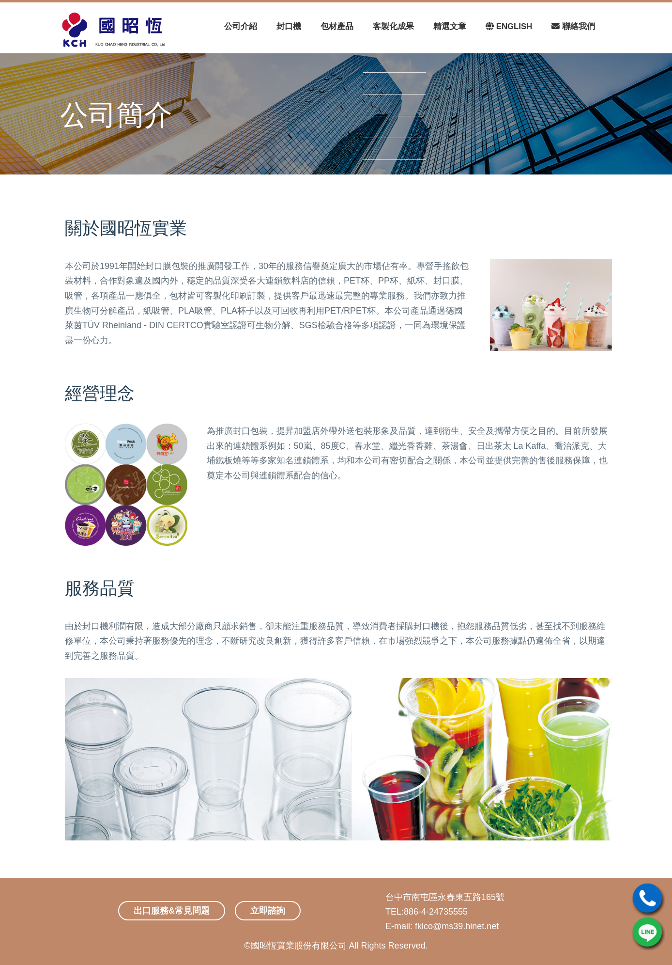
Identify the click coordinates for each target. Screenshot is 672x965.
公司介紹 (240, 26)
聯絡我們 (573, 26)
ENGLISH (509, 26)
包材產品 (337, 26)
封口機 (288, 26)
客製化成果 (393, 26)
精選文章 (449, 26)
